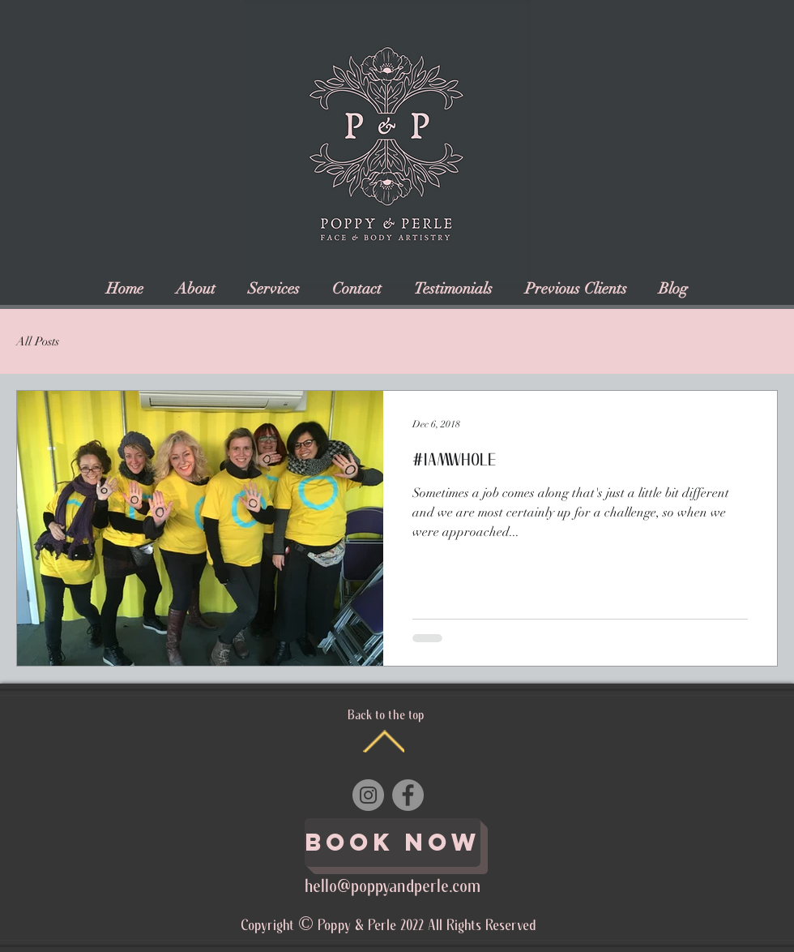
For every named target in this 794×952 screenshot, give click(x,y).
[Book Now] (392, 842)
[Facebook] (408, 795)
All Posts (37, 341)
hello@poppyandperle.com (392, 887)
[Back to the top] (383, 740)
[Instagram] (368, 795)
